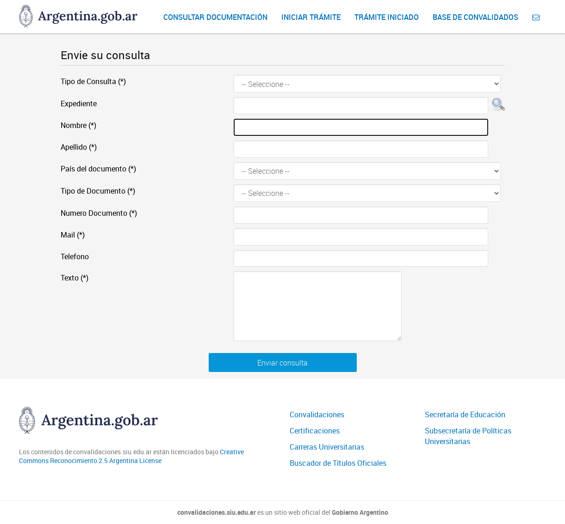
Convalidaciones (317, 414)
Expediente (79, 103)
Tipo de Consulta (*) (93, 81)
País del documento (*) (98, 169)
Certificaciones (315, 431)
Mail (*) (73, 235)
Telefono (75, 256)
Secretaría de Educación (465, 414)
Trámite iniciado (386, 17)
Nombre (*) (78, 125)
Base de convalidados (475, 17)
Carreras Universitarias (327, 447)
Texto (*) (74, 278)
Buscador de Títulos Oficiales (338, 463)
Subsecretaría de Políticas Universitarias (468, 436)
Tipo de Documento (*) (98, 191)
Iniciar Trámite (311, 17)
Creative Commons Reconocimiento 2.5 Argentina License (131, 456)
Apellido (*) (79, 147)
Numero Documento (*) (99, 213)
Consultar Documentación (215, 17)
